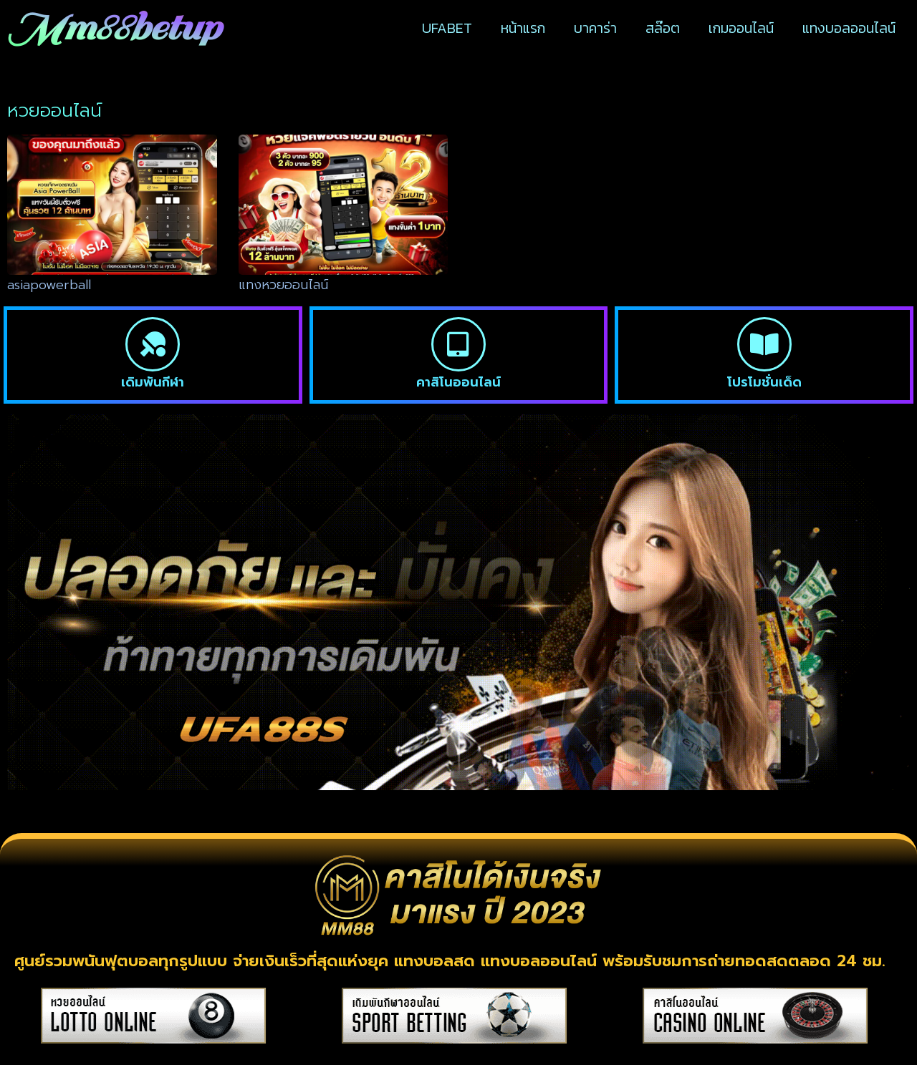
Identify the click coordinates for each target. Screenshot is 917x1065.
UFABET (447, 28)
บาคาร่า (595, 28)
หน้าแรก (523, 28)
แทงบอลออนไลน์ (849, 28)
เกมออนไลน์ (741, 28)
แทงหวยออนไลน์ (283, 285)
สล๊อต (662, 28)
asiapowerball (49, 285)
